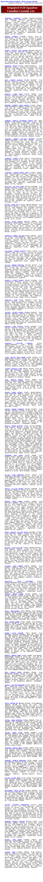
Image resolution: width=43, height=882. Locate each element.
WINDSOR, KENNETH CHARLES (15, 821)
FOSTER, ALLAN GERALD (14, 222)
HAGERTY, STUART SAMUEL (14, 280)
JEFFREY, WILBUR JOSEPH (14, 312)
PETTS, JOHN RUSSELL (12, 611)
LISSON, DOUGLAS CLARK (13, 369)
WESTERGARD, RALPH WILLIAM (14, 791)
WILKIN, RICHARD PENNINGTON (17, 805)
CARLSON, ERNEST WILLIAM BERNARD (19, 139)
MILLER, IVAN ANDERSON (14, 475)
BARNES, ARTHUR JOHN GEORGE (16, 50)
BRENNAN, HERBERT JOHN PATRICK (17, 105)
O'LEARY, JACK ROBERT (14, 566)
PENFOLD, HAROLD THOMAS (14, 594)
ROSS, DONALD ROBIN (13, 672)
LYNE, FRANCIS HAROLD (14, 380)
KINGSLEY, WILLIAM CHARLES (18, 343)
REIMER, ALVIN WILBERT (14, 633)
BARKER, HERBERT (11, 36)
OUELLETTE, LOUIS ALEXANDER (19, 581)
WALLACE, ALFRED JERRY (12, 778)
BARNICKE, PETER (11, 66)
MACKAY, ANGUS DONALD (13, 392)
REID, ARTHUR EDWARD (12, 622)
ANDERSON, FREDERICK (13, 18)
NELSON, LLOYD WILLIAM (13, 548)
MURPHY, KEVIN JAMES (13, 501)
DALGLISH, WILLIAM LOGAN (14, 187)
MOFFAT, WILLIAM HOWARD (14, 489)
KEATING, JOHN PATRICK (14, 326)
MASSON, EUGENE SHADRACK (14, 409)
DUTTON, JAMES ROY (12, 205)
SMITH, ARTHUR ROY (11, 703)
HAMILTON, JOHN (11, 300)
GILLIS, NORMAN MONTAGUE (14, 265)
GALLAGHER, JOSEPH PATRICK (15, 251)
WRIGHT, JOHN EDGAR (13, 840)
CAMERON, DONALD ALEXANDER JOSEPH (19, 121)
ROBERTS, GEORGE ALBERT (13, 655)
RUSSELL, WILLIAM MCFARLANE (14, 685)
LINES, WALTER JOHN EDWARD (15, 357)
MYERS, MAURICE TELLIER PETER (16, 532)
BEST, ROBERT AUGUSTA (14, 80)
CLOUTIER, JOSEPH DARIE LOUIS (17, 172)
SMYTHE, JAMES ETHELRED (13, 720)
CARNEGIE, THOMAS (11, 158)
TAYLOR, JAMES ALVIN (13, 733)
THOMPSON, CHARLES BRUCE (13, 748)
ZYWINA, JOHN (10, 852)
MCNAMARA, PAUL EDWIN (14, 455)
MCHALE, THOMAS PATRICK (14, 426)
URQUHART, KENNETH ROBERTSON (15, 761)
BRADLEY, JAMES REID (13, 94)
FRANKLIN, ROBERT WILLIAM (14, 236)
